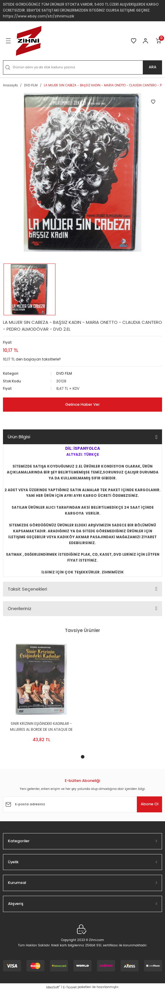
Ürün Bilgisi (19, 437)
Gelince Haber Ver (82, 404)
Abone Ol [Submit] (149, 803)
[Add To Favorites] (153, 102)
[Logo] (28, 41)
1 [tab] (82, 757)
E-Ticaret (70, 987)
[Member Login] (145, 41)
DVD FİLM (64, 373)
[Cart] (159, 41)
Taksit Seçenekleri (27, 589)
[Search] (82, 67)
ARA (152, 66)
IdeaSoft (53, 987)
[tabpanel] (41, 695)
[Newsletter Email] (82, 804)
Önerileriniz (19, 608)
